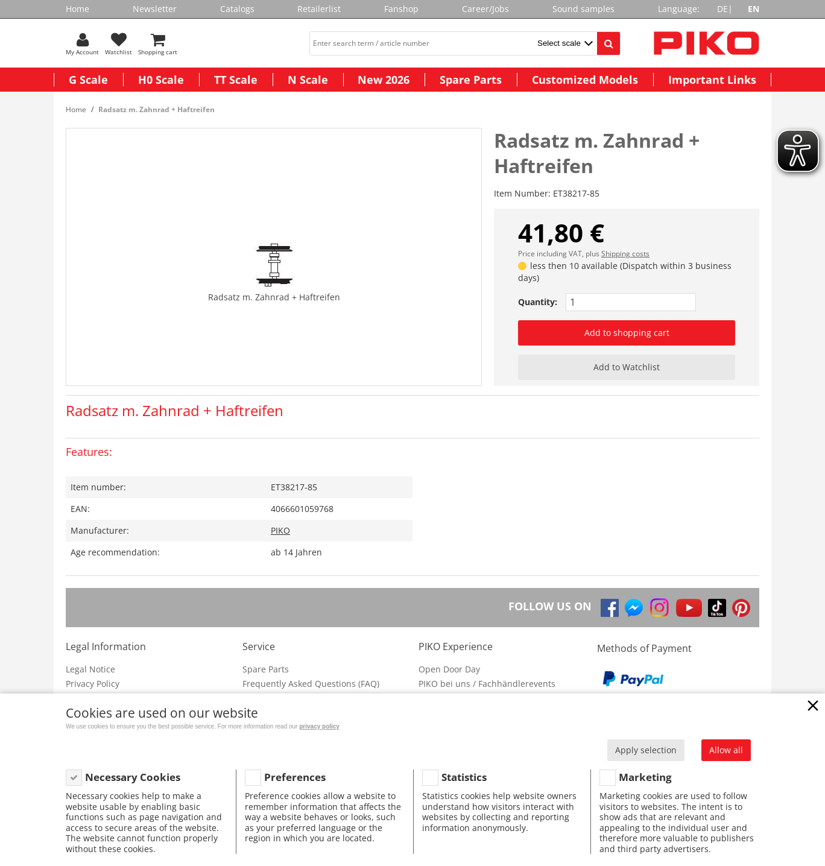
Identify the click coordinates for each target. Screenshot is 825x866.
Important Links (712, 79)
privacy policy (319, 726)
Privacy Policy (92, 683)
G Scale (88, 79)
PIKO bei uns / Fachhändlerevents (487, 683)
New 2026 (383, 79)
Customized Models (585, 79)
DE (722, 8)
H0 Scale (161, 79)
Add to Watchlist (626, 367)
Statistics (464, 777)
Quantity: (537, 302)
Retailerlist (319, 8)
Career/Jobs (485, 8)
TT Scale (236, 79)
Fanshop (401, 8)
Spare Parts (471, 79)
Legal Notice (90, 669)
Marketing (645, 777)
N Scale (308, 79)
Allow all (726, 750)
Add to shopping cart (626, 332)
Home (77, 8)
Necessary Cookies (132, 777)
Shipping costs (625, 253)
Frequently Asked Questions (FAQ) (310, 683)
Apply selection (646, 750)
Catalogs (237, 8)
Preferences (295, 777)
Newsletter (155, 8)
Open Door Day (449, 669)
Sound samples (583, 8)
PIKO (280, 530)
